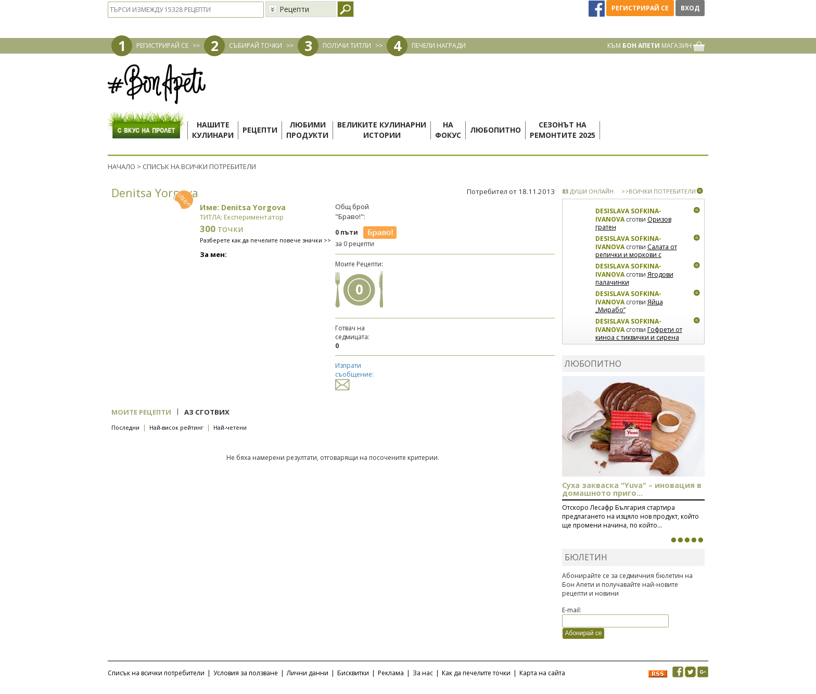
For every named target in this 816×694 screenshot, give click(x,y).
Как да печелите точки (476, 673)
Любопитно (495, 130)
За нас (423, 673)
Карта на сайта (542, 673)
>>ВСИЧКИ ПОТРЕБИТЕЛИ (658, 191)
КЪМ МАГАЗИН (656, 45)
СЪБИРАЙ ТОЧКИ (255, 45)
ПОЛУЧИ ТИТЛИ (347, 45)
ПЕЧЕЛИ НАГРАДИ (439, 45)
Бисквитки (353, 673)
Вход (690, 8)
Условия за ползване (245, 673)
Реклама (391, 673)
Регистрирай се (640, 8)
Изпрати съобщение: (354, 375)
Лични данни (307, 673)
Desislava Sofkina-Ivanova (628, 215)
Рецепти (260, 130)
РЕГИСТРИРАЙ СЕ (162, 45)
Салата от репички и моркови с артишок (636, 254)
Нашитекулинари (213, 130)
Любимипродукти (307, 130)
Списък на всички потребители (156, 673)
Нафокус (448, 130)
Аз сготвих (207, 412)
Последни (125, 427)
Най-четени (230, 427)
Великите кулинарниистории (381, 130)
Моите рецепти (141, 412)
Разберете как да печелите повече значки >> (265, 240)
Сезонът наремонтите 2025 (562, 130)
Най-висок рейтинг (176, 427)
